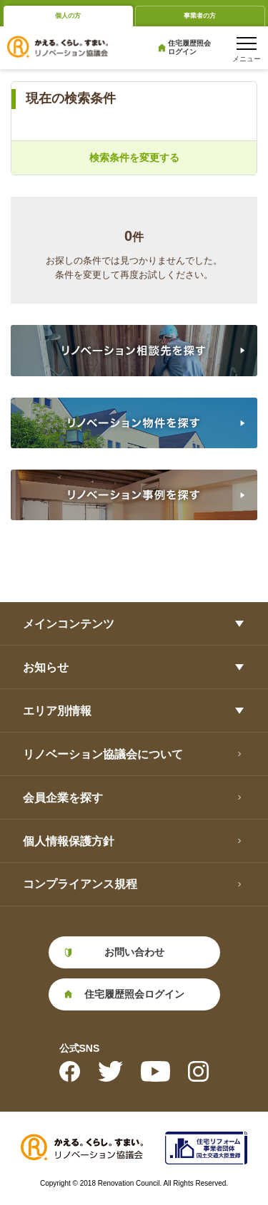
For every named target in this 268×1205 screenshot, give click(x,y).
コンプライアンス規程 (80, 884)
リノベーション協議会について (103, 754)
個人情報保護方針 (68, 841)
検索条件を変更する (134, 157)
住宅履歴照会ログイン (189, 47)
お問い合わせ (134, 952)
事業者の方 (200, 15)
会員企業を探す (63, 798)
